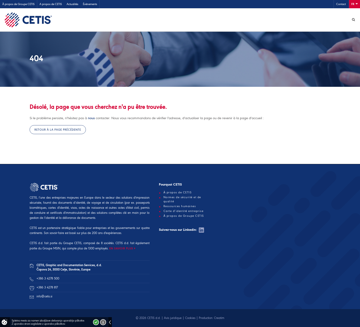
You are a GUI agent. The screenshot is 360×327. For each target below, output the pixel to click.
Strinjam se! (96, 322)
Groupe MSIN (51, 248)
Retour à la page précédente (57, 129)
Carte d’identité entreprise (183, 211)
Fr (354, 4)
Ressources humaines (179, 206)
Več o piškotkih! (103, 322)
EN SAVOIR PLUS (121, 248)
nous (91, 118)
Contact (341, 4)
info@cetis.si (44, 296)
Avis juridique (173, 318)
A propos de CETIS (50, 4)
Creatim (219, 318)
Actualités (72, 4)
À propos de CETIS (177, 192)
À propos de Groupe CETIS (18, 4)
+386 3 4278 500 (48, 278)
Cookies (190, 318)
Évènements (90, 4)
